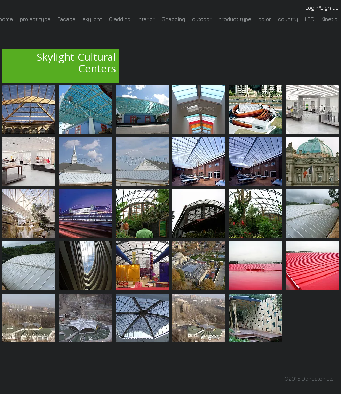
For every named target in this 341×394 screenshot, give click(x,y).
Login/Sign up (322, 8)
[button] (28, 109)
